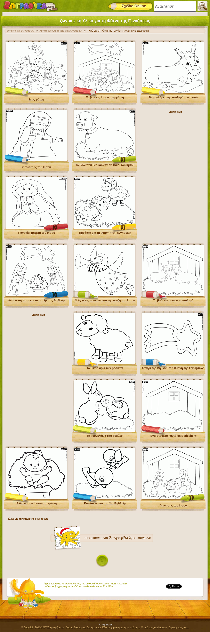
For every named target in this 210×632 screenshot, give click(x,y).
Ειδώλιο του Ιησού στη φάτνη (36, 502)
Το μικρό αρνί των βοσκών (105, 367)
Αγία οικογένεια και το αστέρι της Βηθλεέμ (36, 299)
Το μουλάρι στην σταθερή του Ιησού (173, 96)
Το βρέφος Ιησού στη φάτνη (105, 96)
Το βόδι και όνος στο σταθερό (173, 299)
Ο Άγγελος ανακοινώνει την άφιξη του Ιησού (105, 299)
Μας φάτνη (36, 98)
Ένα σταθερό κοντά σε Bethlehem (173, 434)
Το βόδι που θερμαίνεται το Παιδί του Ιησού (104, 164)
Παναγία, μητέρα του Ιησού (36, 231)
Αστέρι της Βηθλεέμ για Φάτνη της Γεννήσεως (173, 367)
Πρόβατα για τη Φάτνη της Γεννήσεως (105, 231)
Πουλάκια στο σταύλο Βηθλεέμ (105, 502)
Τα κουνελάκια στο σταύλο (105, 434)
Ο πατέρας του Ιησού (36, 166)
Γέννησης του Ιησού (173, 504)
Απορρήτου (105, 623)
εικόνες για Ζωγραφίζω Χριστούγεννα (121, 537)
